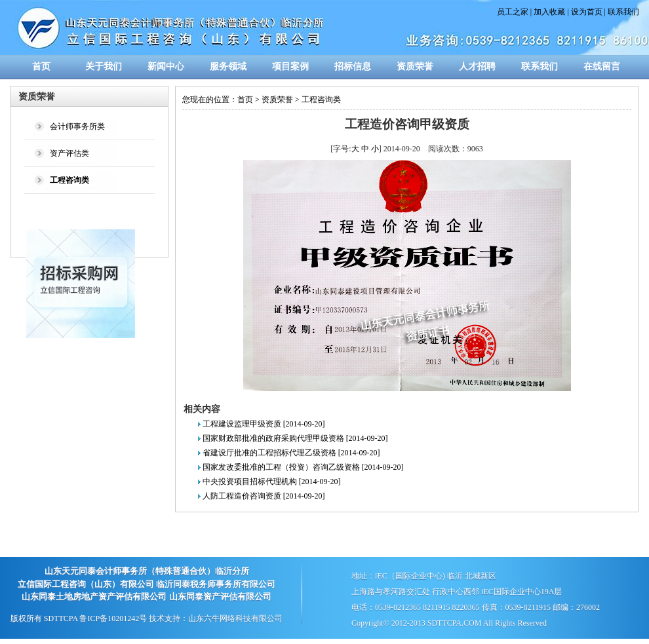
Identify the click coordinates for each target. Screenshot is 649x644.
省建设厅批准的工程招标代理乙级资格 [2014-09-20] (291, 452)
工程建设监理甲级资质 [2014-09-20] (264, 423)
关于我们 (103, 66)
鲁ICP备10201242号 (113, 618)
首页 (41, 66)
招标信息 (352, 66)
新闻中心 (166, 66)
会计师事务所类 (77, 126)
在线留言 (601, 66)
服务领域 (228, 66)
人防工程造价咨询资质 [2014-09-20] (264, 496)
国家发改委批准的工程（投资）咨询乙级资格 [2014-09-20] (303, 467)
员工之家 (512, 11)
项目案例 (290, 66)
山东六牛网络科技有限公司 (235, 618)
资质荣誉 (415, 66)
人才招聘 (477, 66)
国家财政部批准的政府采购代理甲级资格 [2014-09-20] (295, 438)
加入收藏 (549, 11)
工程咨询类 (321, 99)
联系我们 (623, 11)
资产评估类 (69, 153)
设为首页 (586, 11)
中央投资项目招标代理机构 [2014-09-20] (272, 481)
